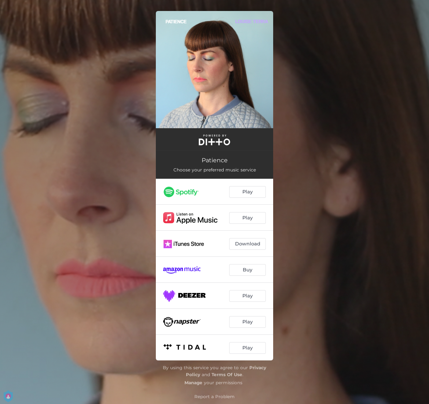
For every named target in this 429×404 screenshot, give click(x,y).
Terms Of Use (227, 374)
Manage (193, 382)
